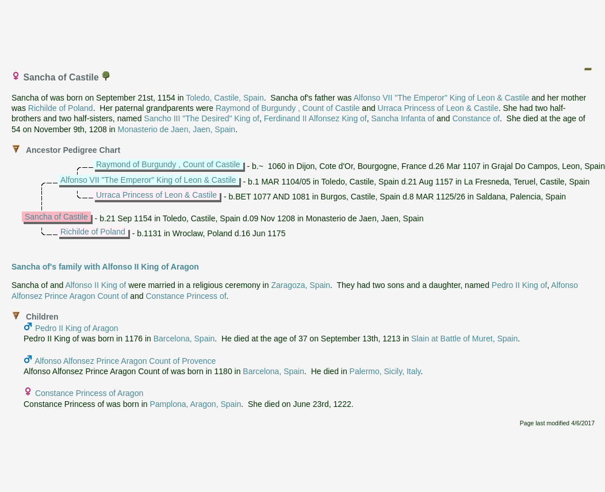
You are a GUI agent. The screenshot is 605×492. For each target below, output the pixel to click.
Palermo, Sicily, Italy (385, 371)
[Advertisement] (303, 30)
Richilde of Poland (60, 108)
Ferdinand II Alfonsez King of (315, 118)
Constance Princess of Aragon (89, 393)
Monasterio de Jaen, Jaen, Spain (176, 129)
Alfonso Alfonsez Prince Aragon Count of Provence (125, 361)
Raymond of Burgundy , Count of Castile (288, 108)
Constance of (476, 118)
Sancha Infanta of (403, 118)
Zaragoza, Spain (300, 285)
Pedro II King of (519, 285)
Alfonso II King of (95, 285)
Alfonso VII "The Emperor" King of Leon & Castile (442, 97)
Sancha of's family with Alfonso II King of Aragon (105, 266)
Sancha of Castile (56, 216)
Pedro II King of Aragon (76, 328)
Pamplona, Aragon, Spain (195, 404)
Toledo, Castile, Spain (224, 97)
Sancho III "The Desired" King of (201, 118)
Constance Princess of (185, 296)
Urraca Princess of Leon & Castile (438, 108)
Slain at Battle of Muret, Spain (464, 338)
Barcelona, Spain (184, 338)
